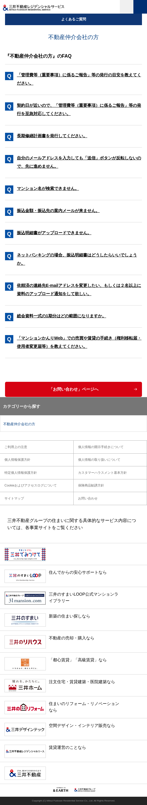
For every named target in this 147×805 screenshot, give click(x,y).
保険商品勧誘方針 (91, 485)
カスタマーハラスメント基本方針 (102, 472)
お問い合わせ (88, 498)
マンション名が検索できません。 (48, 188)
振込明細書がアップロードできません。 (54, 232)
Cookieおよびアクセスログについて (30, 485)
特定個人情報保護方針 (20, 472)
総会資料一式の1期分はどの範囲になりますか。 (61, 315)
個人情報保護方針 (17, 459)
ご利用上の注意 (15, 447)
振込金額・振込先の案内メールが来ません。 (58, 210)
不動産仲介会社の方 (19, 424)
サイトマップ (14, 498)
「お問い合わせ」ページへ (73, 389)
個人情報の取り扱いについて (99, 459)
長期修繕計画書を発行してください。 (52, 135)
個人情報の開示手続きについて (101, 447)
